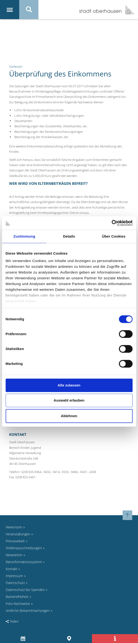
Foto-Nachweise (18, 603)
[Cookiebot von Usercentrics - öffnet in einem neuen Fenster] (111, 223)
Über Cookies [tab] (114, 236)
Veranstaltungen (18, 534)
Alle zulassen (69, 385)
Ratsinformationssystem (24, 562)
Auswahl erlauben (69, 400)
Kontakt (11, 569)
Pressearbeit (15, 541)
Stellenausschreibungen (24, 548)
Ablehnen (69, 416)
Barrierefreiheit (17, 596)
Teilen (12, 621)
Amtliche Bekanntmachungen (28, 610)
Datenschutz (15, 582)
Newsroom (14, 527)
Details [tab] (69, 236)
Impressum (14, 575)
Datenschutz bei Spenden (25, 589)
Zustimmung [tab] (24, 236)
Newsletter (14, 555)
